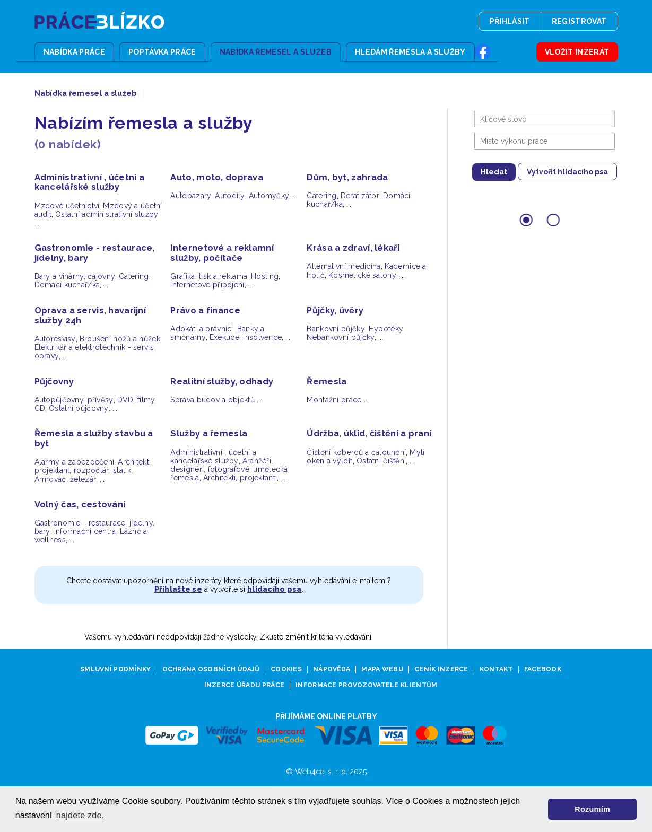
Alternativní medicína (343, 266)
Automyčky (269, 195)
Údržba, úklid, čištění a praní (369, 433)
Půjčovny (54, 381)
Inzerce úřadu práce (244, 685)
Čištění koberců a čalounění (356, 452)
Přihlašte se (178, 589)
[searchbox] (547, 141)
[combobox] (544, 141)
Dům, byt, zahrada (347, 177)
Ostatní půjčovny (79, 408)
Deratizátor (360, 195)
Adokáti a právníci (201, 329)
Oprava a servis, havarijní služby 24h (90, 315)
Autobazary (190, 195)
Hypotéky (386, 329)
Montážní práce (334, 400)
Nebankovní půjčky (341, 337)
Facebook (542, 669)
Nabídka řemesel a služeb (276, 52)
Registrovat (579, 21)
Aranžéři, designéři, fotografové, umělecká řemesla (229, 469)
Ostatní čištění (381, 461)
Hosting (265, 276)
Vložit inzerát (577, 52)
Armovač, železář (65, 479)
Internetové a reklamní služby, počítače (221, 253)
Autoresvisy (55, 339)
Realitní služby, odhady (221, 381)
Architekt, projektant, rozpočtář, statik (92, 466)
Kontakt (496, 669)
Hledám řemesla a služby (410, 52)
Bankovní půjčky (335, 329)
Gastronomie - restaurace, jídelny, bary (94, 253)
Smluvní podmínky (115, 669)
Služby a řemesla (208, 433)
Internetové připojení (207, 285)
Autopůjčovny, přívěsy (74, 400)
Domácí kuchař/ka (67, 285)
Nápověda (331, 669)
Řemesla (326, 381)
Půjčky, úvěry (335, 310)
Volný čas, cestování (80, 505)
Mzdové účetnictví (67, 206)
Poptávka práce (162, 52)
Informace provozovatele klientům (366, 685)
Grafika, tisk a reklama (208, 276)
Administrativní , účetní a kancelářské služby (89, 182)
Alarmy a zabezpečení (74, 462)
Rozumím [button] (592, 809)
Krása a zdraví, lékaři (353, 248)
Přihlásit (510, 21)
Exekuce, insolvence (246, 337)
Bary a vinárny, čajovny (75, 276)
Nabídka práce (74, 52)
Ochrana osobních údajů (210, 669)
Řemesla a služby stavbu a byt (93, 438)
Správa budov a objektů (212, 400)
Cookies (286, 669)
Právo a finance (205, 310)
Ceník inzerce (441, 669)
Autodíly (230, 195)
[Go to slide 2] (553, 219)
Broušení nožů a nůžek (120, 339)
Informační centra (85, 531)
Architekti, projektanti (240, 478)
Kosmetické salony (362, 275)
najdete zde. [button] (80, 815)
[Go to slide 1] (526, 219)
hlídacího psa (274, 589)
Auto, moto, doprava (216, 177)
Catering (321, 195)
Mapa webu (382, 669)
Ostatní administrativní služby (107, 214)
